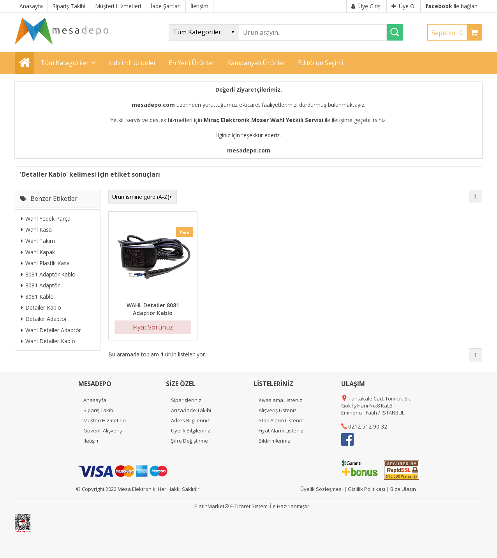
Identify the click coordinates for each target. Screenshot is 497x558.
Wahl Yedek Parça (45, 218)
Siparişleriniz (186, 400)
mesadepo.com (153, 104)
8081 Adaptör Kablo (48, 274)
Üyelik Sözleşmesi (321, 488)
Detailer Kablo (41, 307)
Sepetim (449, 32)
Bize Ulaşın (403, 488)
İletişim (91, 440)
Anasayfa (94, 400)
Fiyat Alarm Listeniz (281, 430)
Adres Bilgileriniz (190, 420)
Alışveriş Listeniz (278, 410)
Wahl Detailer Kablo (48, 341)
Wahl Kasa (36, 229)
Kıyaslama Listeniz (280, 400)
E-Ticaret (240, 506)
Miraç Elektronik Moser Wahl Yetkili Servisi (263, 120)
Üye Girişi (366, 6)
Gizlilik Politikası (366, 488)
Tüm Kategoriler (65, 62)
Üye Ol (403, 6)
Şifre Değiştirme (189, 440)
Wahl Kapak (38, 252)
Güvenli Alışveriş (102, 430)
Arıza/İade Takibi (191, 410)
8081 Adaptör (40, 285)
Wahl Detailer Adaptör (51, 330)
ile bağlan (451, 6)
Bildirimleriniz (274, 440)
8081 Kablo (37, 296)
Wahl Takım (38, 240)
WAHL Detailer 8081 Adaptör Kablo (153, 309)
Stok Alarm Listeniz (281, 420)
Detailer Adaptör (44, 318)
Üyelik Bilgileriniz (190, 430)
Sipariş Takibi (99, 410)
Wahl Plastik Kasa (45, 263)
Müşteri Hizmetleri (104, 420)
